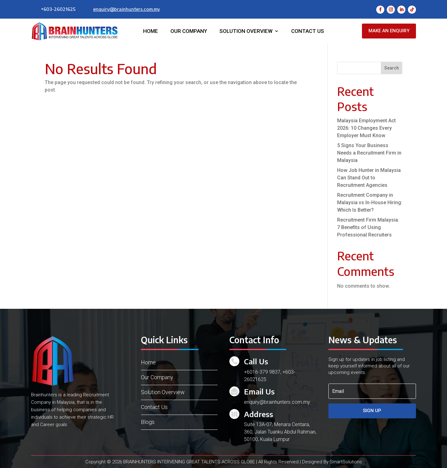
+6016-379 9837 (262, 372)
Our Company (188, 31)
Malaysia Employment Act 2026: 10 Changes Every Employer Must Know (366, 128)
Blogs (148, 422)
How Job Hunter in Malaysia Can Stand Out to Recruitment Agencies (369, 177)
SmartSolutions (346, 462)
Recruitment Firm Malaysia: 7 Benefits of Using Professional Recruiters (368, 227)
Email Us (259, 391)
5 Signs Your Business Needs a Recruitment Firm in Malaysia (369, 152)
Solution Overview (246, 31)
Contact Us (307, 31)
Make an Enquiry (388, 31)
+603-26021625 (58, 9)
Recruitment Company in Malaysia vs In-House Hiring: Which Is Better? (369, 202)
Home (150, 31)
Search (391, 67)
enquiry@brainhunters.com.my (126, 9)
